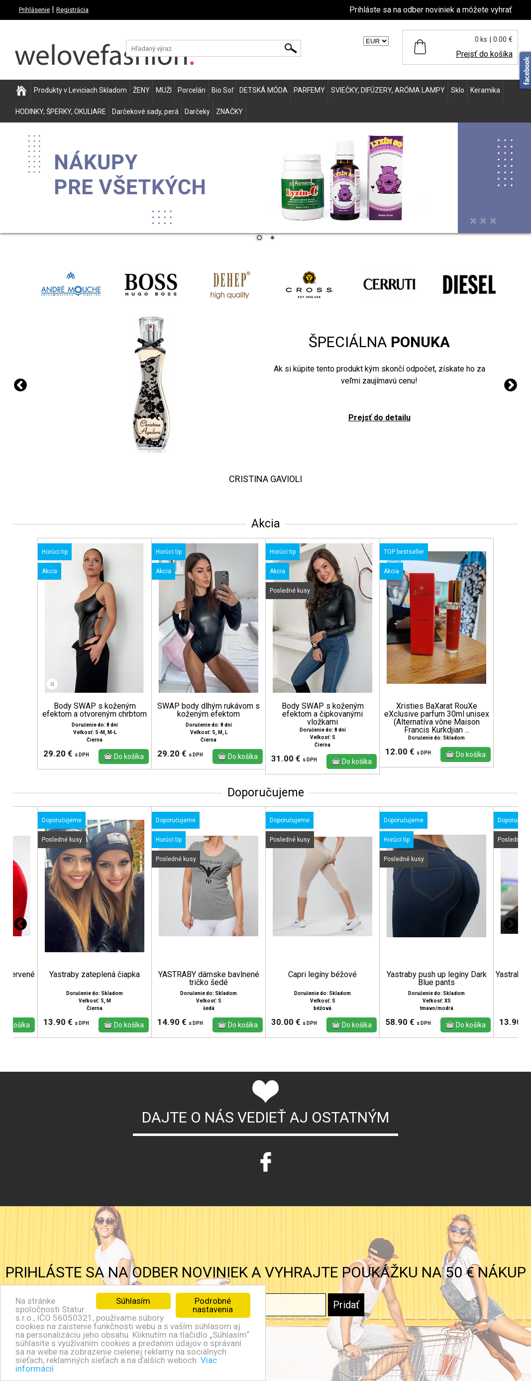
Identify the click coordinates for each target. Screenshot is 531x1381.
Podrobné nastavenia (213, 1305)
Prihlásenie (34, 9)
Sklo (457, 90)
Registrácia (72, 9)
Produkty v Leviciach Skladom (80, 90)
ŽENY (141, 90)
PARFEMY (309, 90)
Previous (20, 385)
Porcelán (192, 90)
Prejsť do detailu (379, 417)
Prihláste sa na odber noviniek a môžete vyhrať (430, 9)
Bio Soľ (222, 90)
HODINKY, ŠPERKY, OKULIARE (60, 112)
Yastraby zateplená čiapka (94, 975)
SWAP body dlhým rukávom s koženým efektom (208, 710)
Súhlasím (133, 1301)
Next (510, 385)
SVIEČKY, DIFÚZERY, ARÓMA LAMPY (388, 90)
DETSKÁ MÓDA (263, 90)
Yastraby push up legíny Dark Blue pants (437, 979)
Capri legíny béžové (322, 975)
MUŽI (164, 90)
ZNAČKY (229, 112)
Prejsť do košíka (484, 54)
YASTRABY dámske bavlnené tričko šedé (208, 979)
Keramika (485, 90)
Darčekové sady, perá (145, 112)
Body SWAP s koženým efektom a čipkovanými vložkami (323, 714)
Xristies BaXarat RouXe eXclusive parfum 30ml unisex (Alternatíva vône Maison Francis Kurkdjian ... (436, 718)
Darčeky (197, 112)
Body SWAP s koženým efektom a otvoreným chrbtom (94, 710)
